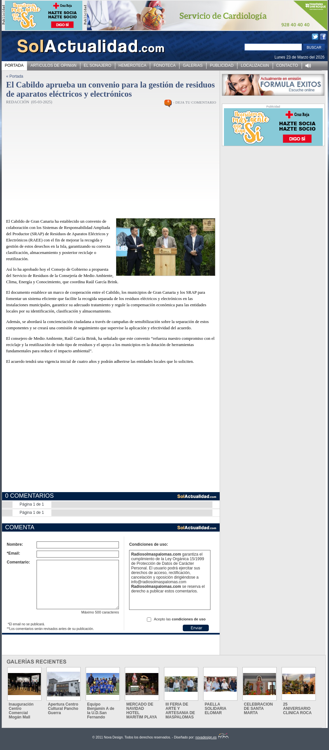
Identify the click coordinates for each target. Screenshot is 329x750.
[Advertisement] (104, 165)
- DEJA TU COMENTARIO (194, 102)
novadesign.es (212, 737)
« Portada (14, 76)
